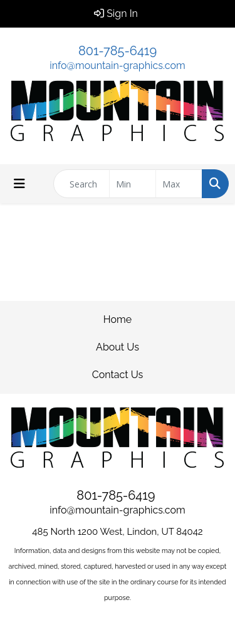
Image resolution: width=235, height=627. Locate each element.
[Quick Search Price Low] (132, 183)
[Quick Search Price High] (178, 183)
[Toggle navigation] (19, 183)
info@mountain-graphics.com (117, 65)
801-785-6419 (117, 50)
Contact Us (118, 375)
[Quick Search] (81, 183)
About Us (117, 347)
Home (117, 319)
